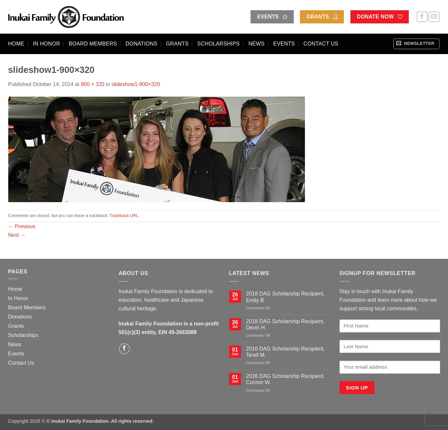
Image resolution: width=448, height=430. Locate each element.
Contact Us (321, 43)
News (256, 43)
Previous (22, 226)
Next (17, 235)
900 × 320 (93, 84)
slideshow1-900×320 (135, 84)
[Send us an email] (434, 17)
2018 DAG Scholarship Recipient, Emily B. (285, 297)
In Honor (46, 43)
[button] (416, 44)
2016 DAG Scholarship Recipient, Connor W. (285, 379)
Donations (142, 43)
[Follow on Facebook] (422, 17)
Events (284, 43)
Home (16, 43)
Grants (177, 43)
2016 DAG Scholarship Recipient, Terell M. (285, 352)
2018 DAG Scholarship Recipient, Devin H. (285, 324)
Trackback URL (123, 215)
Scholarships (218, 43)
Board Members (93, 43)
